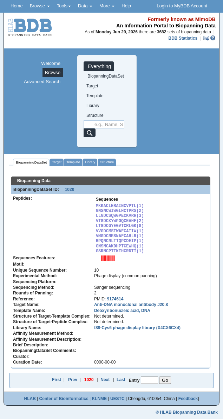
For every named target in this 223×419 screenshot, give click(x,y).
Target (92, 86)
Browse (40, 5)
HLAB (29, 398)
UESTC (117, 398)
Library (92, 105)
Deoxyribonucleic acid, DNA (122, 310)
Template (95, 95)
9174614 (115, 299)
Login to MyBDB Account (182, 5)
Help (126, 5)
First (56, 379)
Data (85, 5)
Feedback (188, 398)
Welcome (50, 63)
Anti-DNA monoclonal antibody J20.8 (131, 304)
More (106, 5)
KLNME (99, 398)
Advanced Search (42, 81)
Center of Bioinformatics (63, 398)
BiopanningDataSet (105, 76)
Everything (98, 66)
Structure (95, 115)
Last (121, 379)
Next (105, 379)
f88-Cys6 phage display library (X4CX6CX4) (137, 327)
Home (17, 5)
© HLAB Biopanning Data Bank (187, 412)
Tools (64, 5)
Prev (72, 379)
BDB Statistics (182, 38)
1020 (67, 189)
